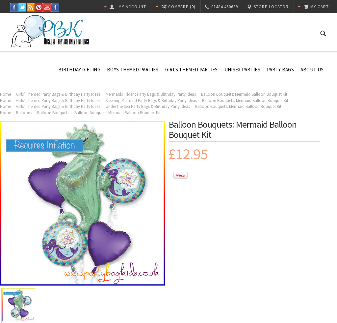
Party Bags (280, 69)
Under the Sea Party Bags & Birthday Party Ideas (148, 106)
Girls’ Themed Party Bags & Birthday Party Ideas (58, 94)
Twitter (22, 7)
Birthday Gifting (79, 69)
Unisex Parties (242, 69)
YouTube (47, 7)
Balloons (24, 112)
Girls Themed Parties (191, 69)
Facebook (14, 7)
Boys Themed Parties (133, 69)
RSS (31, 7)
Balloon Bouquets (53, 112)
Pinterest (39, 7)
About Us (312, 69)
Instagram (55, 7)
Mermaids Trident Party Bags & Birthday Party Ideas (151, 94)
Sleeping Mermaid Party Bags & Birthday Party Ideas (151, 100)
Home (5, 94)
